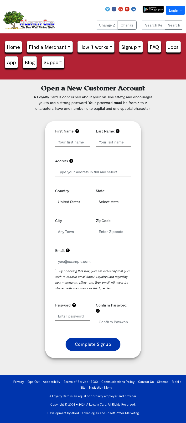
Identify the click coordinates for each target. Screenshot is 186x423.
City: (58, 220)
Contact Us (146, 382)
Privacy (18, 382)
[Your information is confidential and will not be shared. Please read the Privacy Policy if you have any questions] (77, 131)
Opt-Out (33, 382)
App (11, 62)
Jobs (173, 47)
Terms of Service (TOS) (81, 382)
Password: (65, 305)
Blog (30, 62)
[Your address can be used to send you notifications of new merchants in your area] (71, 161)
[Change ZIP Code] (107, 25)
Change (127, 25)
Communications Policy (118, 382)
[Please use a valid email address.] (68, 250)
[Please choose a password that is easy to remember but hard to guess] (74, 305)
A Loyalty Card (96, 404)
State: (100, 190)
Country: (62, 190)
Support (53, 62)
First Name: (67, 131)
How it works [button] (93, 47)
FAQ (154, 47)
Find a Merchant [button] (48, 47)
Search (174, 25)
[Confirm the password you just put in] (98, 310)
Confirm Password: (111, 308)
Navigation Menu (100, 387)
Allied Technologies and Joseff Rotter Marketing (105, 413)
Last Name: (107, 131)
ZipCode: (103, 220)
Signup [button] (129, 47)
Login (174, 10)
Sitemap (163, 382)
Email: (62, 250)
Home (13, 47)
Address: (64, 161)
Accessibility (51, 382)
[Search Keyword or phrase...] (153, 25)
